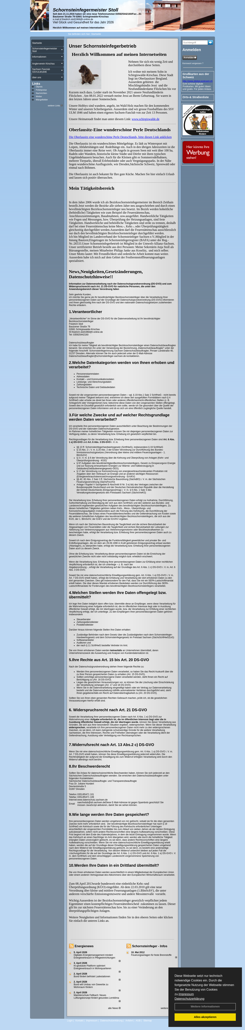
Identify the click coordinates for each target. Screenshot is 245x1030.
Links (36, 83)
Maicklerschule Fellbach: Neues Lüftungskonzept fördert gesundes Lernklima (96, 996)
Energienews (84, 946)
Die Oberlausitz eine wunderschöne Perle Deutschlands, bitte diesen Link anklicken (120, 137)
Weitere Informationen (205, 1006)
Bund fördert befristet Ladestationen (92, 976)
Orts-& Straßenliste (196, 97)
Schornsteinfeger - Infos (149, 946)
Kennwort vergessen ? (192, 63)
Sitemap (147, 1020)
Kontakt (79, 1020)
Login (70, 1020)
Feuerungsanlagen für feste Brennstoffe (151, 955)
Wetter (39, 96)
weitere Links (55, 105)
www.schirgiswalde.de (145, 119)
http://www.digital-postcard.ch (197, 81)
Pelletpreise (41, 90)
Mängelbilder (42, 99)
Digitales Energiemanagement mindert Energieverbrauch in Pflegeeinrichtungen (94, 956)
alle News (114, 1008)
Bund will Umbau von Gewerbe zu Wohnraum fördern (91, 986)
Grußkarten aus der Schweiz (196, 75)
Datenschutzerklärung (189, 998)
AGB (138, 1020)
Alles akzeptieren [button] (205, 1017)
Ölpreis (39, 86)
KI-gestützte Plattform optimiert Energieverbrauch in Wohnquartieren (92, 967)
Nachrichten (41, 93)
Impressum (186, 994)
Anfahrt (129, 1020)
